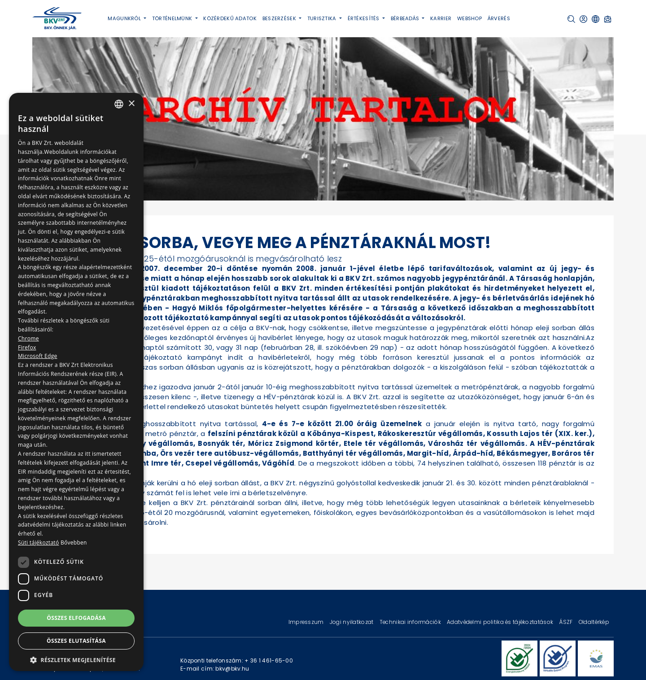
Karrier (440, 18)
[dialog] (76, 382)
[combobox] (118, 104)
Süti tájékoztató (38, 542)
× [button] (131, 103)
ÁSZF (566, 622)
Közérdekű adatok (230, 18)
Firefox (27, 347)
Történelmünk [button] (173, 18)
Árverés (499, 18)
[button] (571, 19)
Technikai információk (411, 622)
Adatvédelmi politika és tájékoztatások (500, 622)
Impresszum (306, 622)
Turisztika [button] (322, 18)
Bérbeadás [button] (406, 18)
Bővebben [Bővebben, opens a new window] (74, 542)
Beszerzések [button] (279, 18)
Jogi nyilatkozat (352, 622)
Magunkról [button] (125, 18)
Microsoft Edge (37, 356)
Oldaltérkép (594, 622)
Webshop (469, 18)
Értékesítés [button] (364, 18)
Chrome (28, 338)
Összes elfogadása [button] (76, 618)
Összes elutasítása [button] (76, 641)
